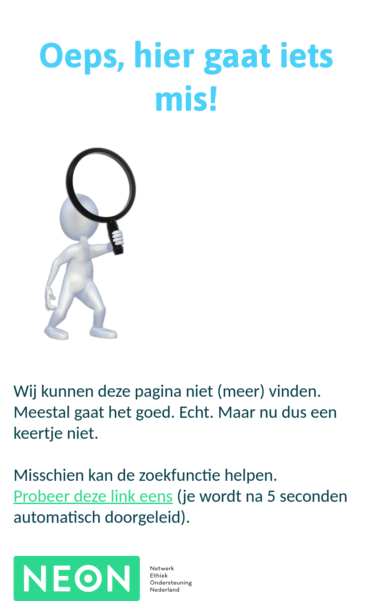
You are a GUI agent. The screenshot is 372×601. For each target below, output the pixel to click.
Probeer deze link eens (93, 495)
